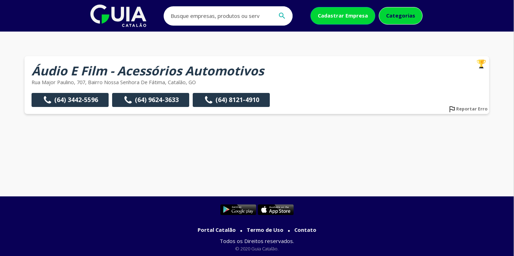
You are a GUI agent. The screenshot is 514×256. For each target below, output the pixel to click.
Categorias (400, 15)
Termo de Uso (265, 229)
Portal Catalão (217, 229)
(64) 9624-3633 (151, 100)
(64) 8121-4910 (231, 100)
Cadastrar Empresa (343, 15)
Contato (305, 229)
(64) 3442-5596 (70, 100)
